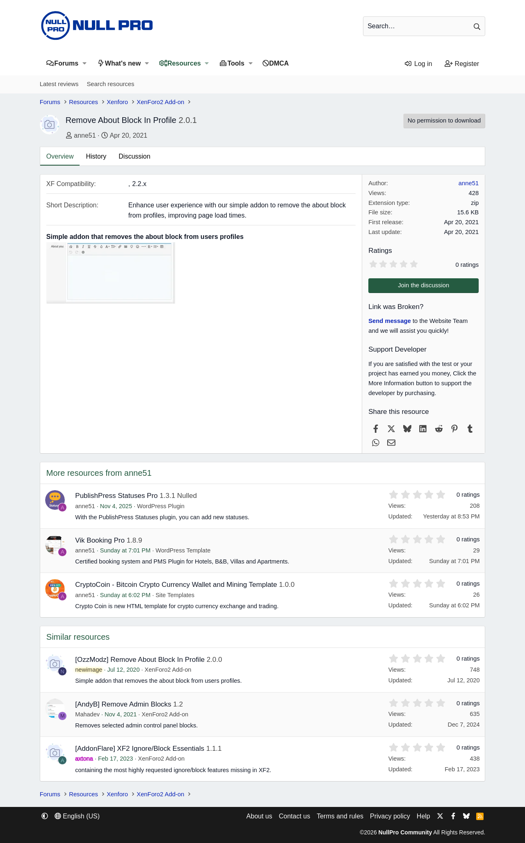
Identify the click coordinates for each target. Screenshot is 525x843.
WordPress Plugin (161, 506)
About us (259, 816)
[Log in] (418, 63)
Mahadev (87, 714)
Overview (60, 156)
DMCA (279, 63)
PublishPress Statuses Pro (116, 496)
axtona (84, 758)
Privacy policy (390, 816)
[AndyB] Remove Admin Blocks (123, 704)
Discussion (134, 156)
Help (423, 816)
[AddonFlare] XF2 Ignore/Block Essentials (139, 748)
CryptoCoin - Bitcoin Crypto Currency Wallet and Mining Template (176, 585)
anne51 (85, 135)
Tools (235, 63)
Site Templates (174, 595)
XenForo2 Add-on (168, 669)
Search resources (110, 84)
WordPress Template (182, 550)
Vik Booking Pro (100, 540)
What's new (123, 63)
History (96, 156)
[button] (84, 63)
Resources (184, 63)
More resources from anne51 (99, 472)
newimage (88, 669)
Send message (389, 321)
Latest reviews (59, 84)
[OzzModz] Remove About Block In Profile (140, 659)
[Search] (424, 26)
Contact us (294, 816)
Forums (66, 63)
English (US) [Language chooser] (77, 816)
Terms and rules (340, 816)
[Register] (462, 63)
